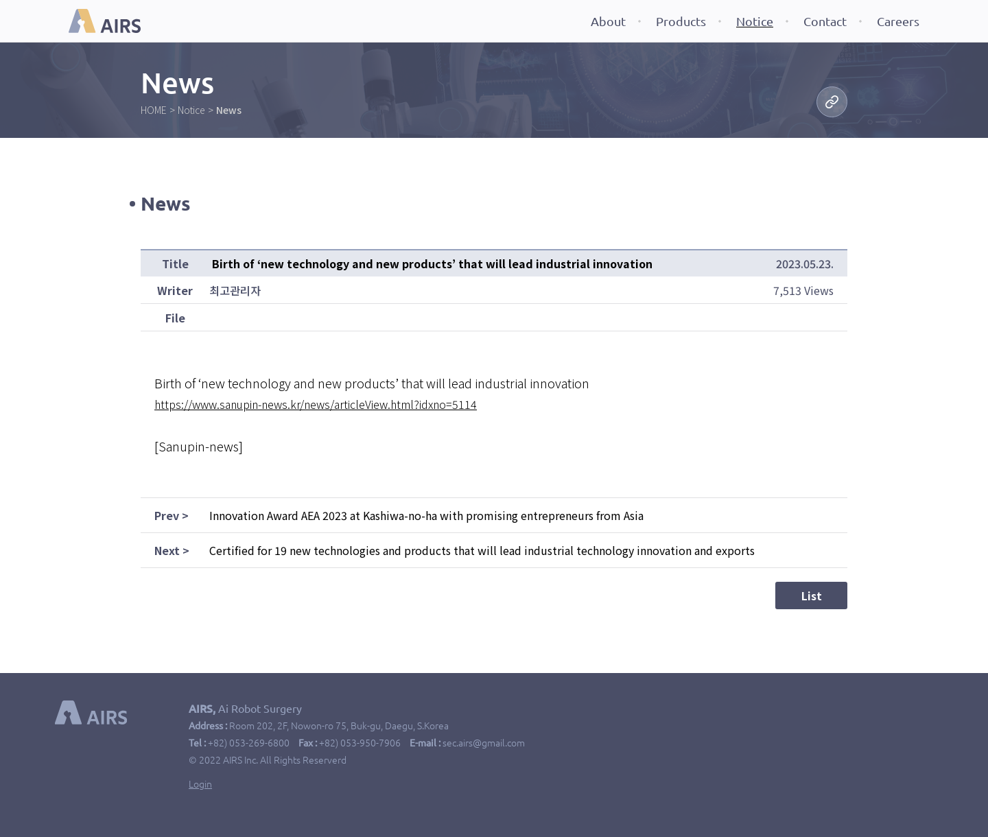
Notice (754, 21)
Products (681, 21)
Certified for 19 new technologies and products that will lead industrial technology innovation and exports (482, 550)
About (608, 21)
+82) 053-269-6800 (249, 743)
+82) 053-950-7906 (360, 743)
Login (200, 784)
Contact (825, 21)
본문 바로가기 (0, 0)
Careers (898, 21)
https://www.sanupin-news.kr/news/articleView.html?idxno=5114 (315, 404)
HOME (154, 110)
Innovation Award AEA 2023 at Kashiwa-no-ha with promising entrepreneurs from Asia (426, 515)
